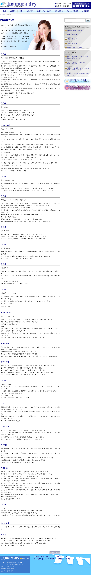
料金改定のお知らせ (72, 43)
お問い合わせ (68, 559)
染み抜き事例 (37, 559)
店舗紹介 (36, 556)
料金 (42, 556)
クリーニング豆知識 (49, 559)
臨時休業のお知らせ (72, 34)
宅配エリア (49, 556)
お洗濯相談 (59, 559)
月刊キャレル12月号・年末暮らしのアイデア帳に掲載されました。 (78, 63)
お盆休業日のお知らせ (72, 39)
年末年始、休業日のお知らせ (74, 30)
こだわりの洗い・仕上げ (60, 556)
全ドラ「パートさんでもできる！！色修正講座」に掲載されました (78, 57)
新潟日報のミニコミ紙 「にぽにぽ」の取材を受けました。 (78, 74)
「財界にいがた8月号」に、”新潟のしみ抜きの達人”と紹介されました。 (78, 68)
